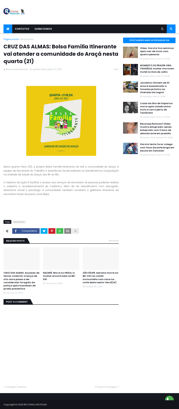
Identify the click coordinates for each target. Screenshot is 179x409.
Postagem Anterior (16, 387)
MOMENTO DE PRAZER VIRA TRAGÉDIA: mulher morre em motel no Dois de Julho (157, 68)
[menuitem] (7, 28)
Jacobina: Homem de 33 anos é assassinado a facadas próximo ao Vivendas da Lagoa (154, 87)
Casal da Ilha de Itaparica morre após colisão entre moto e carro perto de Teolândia (156, 108)
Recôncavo (27, 39)
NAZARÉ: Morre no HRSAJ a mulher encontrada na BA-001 (59, 276)
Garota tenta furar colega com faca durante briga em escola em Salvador (157, 147)
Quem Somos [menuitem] (43, 29)
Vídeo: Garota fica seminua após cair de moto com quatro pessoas (157, 51)
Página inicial (11, 39)
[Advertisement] (112, 12)
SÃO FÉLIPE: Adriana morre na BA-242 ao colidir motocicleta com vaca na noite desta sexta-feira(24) (100, 277)
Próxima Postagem (106, 387)
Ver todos (114, 240)
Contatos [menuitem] (22, 29)
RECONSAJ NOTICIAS (35, 404)
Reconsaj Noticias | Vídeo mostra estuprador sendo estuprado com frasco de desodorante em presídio (156, 128)
